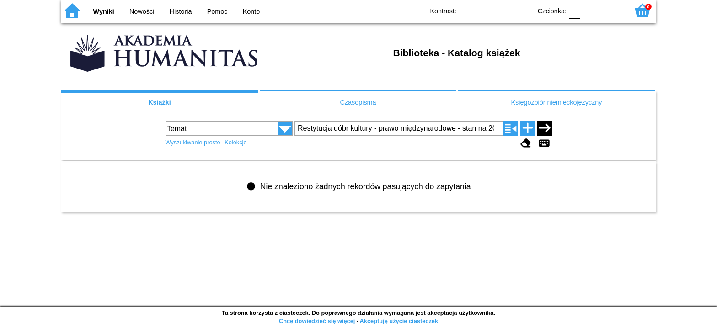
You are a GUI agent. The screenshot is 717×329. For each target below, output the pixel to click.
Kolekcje (235, 142)
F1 (590, 10)
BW (485, 10)
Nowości (141, 11)
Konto (251, 11)
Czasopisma (358, 102)
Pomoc (217, 11)
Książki (159, 102)
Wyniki (103, 11)
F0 (574, 10)
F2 (611, 10)
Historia (181, 11)
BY (522, 10)
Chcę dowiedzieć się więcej (317, 321)
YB (503, 10)
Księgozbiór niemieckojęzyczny (556, 102)
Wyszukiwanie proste (193, 142)
